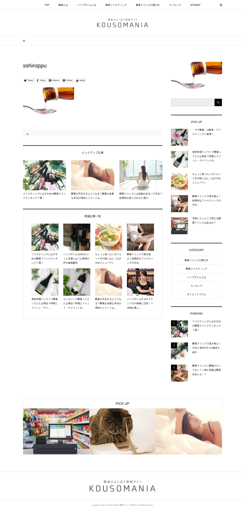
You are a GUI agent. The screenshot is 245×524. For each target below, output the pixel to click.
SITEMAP (195, 5)
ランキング (175, 5)
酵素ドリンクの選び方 (148, 5)
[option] (56, 431)
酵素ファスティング (116, 5)
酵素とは (63, 5)
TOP (46, 5)
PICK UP (122, 403)
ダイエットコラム (196, 294)
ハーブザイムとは (86, 5)
